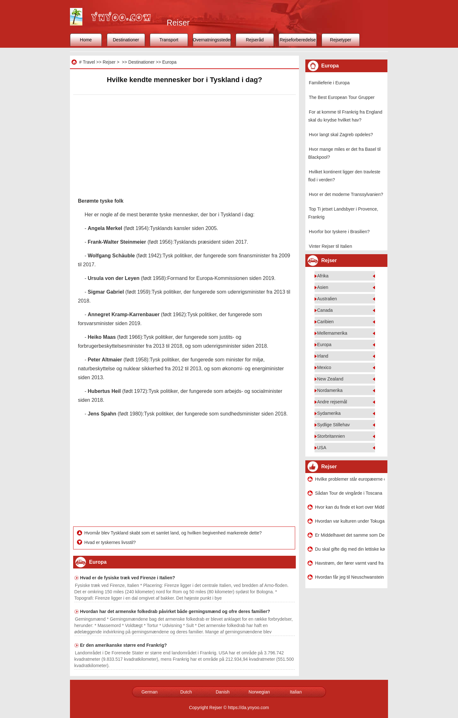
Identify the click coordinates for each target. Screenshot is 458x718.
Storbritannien (331, 436)
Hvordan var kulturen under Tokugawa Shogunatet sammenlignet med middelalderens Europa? (350, 521)
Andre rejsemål (332, 401)
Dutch (186, 691)
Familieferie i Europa (329, 82)
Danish (223, 691)
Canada (325, 310)
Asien (322, 287)
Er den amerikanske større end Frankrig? (123, 645)
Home (86, 39)
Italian (296, 691)
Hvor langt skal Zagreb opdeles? (341, 134)
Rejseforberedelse (298, 39)
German (150, 691)
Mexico (324, 367)
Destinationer (126, 39)
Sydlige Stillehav (333, 424)
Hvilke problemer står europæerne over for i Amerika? (350, 479)
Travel (89, 62)
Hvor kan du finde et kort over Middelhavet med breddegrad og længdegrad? (350, 507)
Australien (327, 298)
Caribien (325, 321)
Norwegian (259, 691)
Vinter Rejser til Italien (330, 246)
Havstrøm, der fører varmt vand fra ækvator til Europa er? (350, 563)
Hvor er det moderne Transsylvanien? (346, 194)
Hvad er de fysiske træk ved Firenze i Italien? (127, 577)
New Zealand (330, 378)
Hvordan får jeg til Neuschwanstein (349, 577)
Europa (169, 62)
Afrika (323, 275)
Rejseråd (255, 39)
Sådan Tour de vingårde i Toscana (348, 493)
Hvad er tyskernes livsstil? (110, 542)
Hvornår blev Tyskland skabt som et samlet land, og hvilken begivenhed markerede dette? (173, 532)
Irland (322, 356)
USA (321, 447)
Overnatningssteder (212, 39)
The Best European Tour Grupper (342, 97)
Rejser (109, 62)
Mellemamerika (332, 333)
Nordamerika (330, 390)
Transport (168, 39)
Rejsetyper (340, 39)
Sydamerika (329, 413)
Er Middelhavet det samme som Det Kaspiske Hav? (350, 535)
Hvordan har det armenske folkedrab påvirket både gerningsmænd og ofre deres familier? (175, 611)
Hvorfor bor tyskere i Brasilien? (339, 231)
